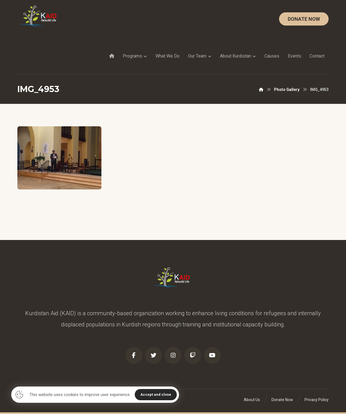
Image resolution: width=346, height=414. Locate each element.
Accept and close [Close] (155, 394)
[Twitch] (192, 355)
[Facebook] (134, 355)
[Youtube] (212, 355)
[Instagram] (173, 355)
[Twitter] (153, 355)
